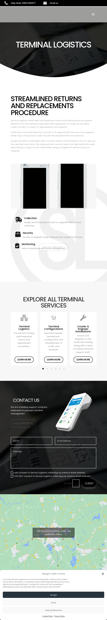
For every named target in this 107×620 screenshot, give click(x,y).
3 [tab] (51, 368)
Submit (89, 483)
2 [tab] (47, 368)
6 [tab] (64, 368)
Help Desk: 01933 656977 (23, 3)
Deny (53, 602)
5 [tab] (59, 368)
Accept (53, 594)
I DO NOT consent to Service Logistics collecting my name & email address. (50, 476)
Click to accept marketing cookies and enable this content (54, 532)
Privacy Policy (59, 616)
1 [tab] (43, 368)
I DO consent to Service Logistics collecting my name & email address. (48, 472)
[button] (102, 573)
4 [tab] (55, 368)
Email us (54, 3)
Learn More (24, 359)
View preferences (53, 610)
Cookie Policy (47, 616)
